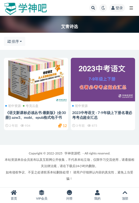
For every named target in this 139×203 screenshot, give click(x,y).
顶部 (125, 195)
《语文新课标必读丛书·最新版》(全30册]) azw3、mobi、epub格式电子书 (35, 115)
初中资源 (13, 106)
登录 (117, 8)
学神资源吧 (72, 153)
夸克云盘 (30, 106)
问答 (69, 195)
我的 (97, 195)
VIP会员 (42, 195)
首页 (14, 195)
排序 (13, 41)
